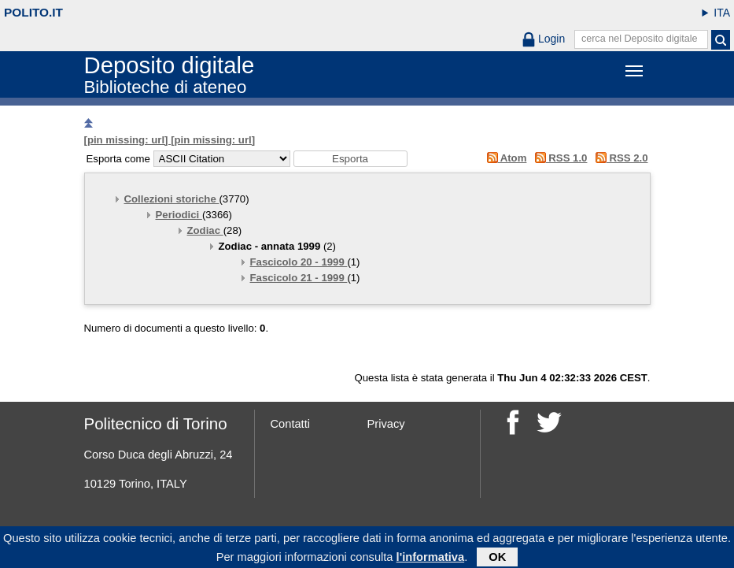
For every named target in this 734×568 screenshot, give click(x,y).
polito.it (33, 12)
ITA (722, 12)
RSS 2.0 (618, 158)
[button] (350, 158)
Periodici (179, 215)
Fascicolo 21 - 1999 (299, 278)
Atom (503, 158)
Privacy (386, 424)
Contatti (291, 424)
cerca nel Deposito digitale (639, 38)
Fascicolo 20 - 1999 (299, 262)
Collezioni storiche (171, 199)
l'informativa (431, 559)
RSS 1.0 (558, 158)
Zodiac (205, 230)
